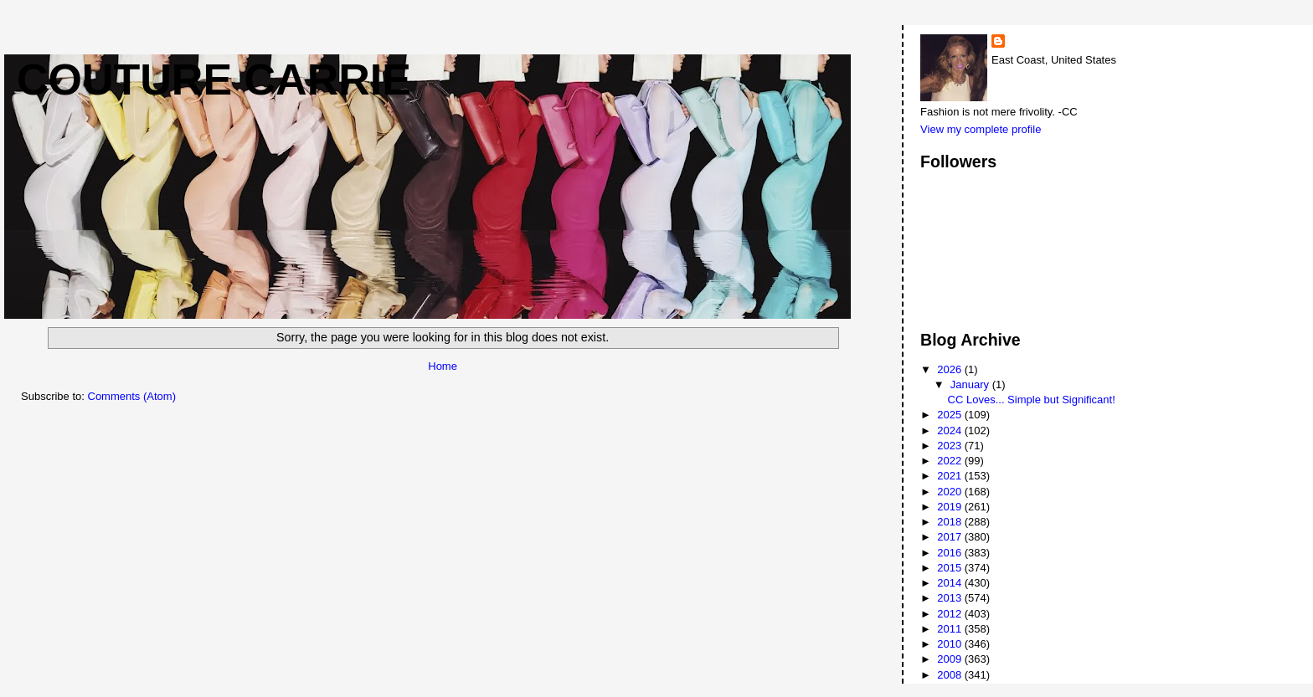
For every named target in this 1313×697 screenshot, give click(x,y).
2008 (951, 675)
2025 (951, 414)
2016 (951, 552)
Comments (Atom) (132, 396)
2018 (951, 521)
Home (442, 366)
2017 (951, 536)
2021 (951, 475)
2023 (951, 445)
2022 (951, 460)
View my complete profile (980, 129)
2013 (951, 598)
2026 (951, 369)
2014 (951, 583)
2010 (951, 644)
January (971, 384)
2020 (951, 491)
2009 (951, 659)
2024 (951, 430)
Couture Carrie (214, 79)
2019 (951, 506)
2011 (951, 629)
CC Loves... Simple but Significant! (1031, 399)
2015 (951, 567)
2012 (951, 613)
